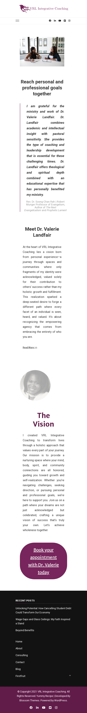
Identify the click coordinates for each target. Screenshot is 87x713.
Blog (18, 669)
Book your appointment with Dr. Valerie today (43, 561)
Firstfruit (20, 676)
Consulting (22, 655)
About (19, 648)
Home (19, 641)
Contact (20, 662)
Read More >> (30, 347)
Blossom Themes (29, 700)
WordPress (60, 700)
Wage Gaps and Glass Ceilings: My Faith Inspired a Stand (43, 621)
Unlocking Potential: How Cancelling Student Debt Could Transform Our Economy (43, 610)
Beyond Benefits (25, 630)
